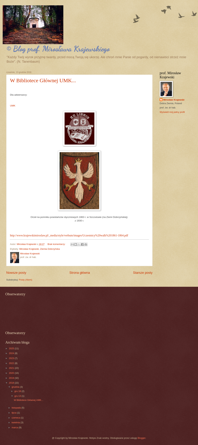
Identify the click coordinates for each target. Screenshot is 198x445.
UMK (12, 105)
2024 (12, 353)
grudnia (16, 387)
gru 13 (18, 396)
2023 (12, 358)
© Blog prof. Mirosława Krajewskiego (58, 48)
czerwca (16, 417)
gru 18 (18, 391)
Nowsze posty (16, 272)
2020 (12, 373)
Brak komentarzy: (56, 244)
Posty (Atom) (25, 279)
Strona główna (79, 272)
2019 (12, 378)
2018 (12, 382)
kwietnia (16, 422)
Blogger (141, 438)
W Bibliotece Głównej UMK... (43, 80)
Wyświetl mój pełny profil (172, 112)
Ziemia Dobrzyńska (50, 249)
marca (15, 427)
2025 (12, 348)
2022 (12, 363)
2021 (12, 368)
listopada (16, 407)
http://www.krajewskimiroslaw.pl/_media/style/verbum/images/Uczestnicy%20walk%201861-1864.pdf (69, 235)
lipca (14, 412)
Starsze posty (143, 272)
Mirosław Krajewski (29, 249)
